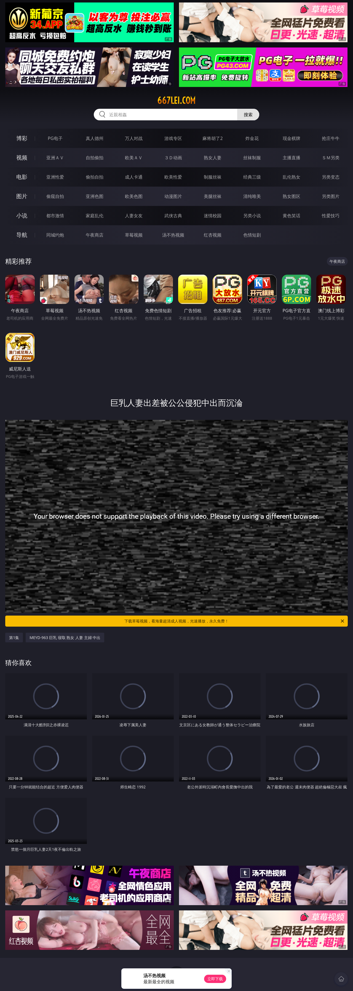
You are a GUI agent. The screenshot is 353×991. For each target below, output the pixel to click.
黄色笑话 (291, 216)
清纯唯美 (252, 196)
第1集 (14, 637)
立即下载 (215, 978)
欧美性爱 (173, 177)
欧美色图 (134, 196)
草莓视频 (134, 235)
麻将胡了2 (212, 138)
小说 (21, 215)
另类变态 (330, 177)
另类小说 (252, 216)
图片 (21, 196)
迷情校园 (212, 216)
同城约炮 (55, 235)
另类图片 (330, 196)
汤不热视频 (173, 235)
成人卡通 (134, 177)
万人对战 (134, 138)
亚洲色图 (94, 196)
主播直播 (291, 158)
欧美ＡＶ (134, 158)
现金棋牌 (291, 138)
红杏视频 (212, 235)
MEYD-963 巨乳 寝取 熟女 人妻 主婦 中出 (65, 637)
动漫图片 (173, 196)
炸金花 (252, 138)
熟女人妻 (212, 158)
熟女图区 (291, 196)
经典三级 (252, 177)
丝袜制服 (252, 158)
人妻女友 (134, 216)
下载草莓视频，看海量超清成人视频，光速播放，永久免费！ (234, 621)
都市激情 (55, 216)
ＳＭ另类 (330, 158)
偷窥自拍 (55, 196)
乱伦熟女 (291, 177)
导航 (21, 235)
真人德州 (94, 138)
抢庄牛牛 (330, 138)
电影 (21, 177)
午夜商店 (94, 235)
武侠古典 (173, 216)
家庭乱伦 (94, 216)
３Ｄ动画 (173, 158)
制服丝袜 (212, 177)
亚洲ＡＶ (55, 158)
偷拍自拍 (94, 177)
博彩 (21, 138)
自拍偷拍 (94, 158)
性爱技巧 (330, 216)
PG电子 (55, 138)
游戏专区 (173, 138)
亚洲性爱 (55, 177)
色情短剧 (252, 235)
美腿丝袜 (212, 196)
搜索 (248, 115)
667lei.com (176, 100)
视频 (21, 157)
